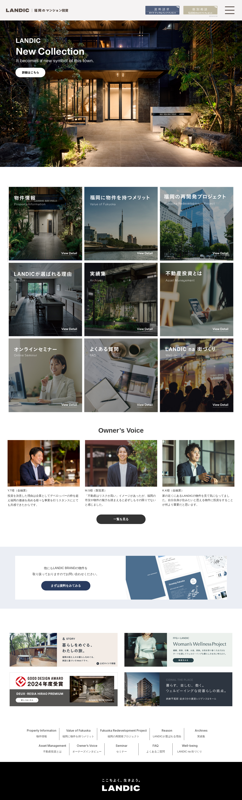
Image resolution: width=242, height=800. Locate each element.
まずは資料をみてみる (66, 585)
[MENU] (229, 10)
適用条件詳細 (213, 16)
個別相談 (200, 11)
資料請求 (162, 11)
